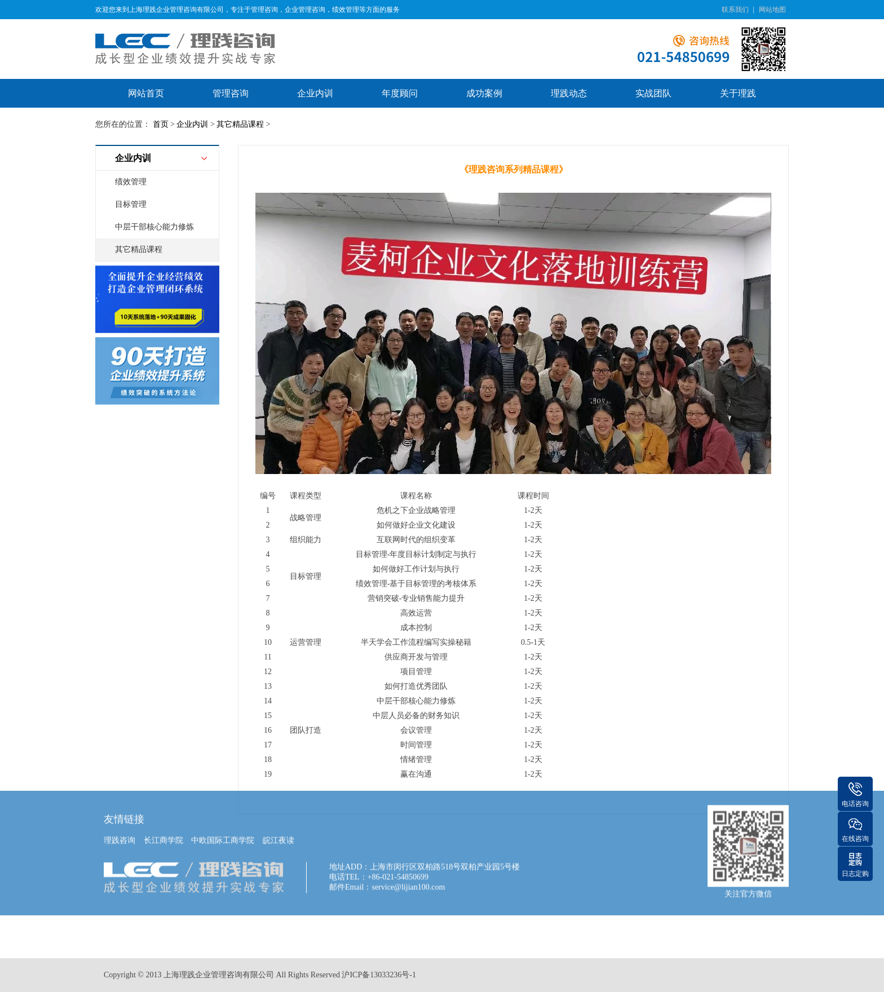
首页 (161, 124)
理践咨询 (119, 818)
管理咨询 (231, 93)
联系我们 (735, 10)
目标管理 (131, 204)
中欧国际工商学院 (222, 818)
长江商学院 (163, 818)
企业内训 (315, 93)
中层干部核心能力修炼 (154, 227)
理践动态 (569, 93)
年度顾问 (400, 93)
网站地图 (772, 10)
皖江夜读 (278, 818)
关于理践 (738, 93)
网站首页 (146, 93)
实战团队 (653, 93)
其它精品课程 (240, 124)
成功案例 (484, 93)
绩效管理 (131, 182)
